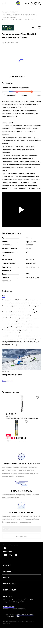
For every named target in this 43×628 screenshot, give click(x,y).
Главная (5, 12)
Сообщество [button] (9, 584)
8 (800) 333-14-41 (8, 606)
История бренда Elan (12, 375)
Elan (3, 296)
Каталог (13, 12)
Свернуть (6, 381)
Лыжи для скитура (8, 17)
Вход (27, 3)
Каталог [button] (7, 565)
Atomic (8, 416)
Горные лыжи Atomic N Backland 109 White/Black (22, 418)
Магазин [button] (7, 571)
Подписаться (21, 536)
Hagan (8, 441)
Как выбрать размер (16, 76)
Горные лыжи (30, 14)
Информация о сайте (13, 616)
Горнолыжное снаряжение (12, 14)
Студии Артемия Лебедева (24, 615)
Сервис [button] (6, 577)
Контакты (7, 597)
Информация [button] (9, 590)
